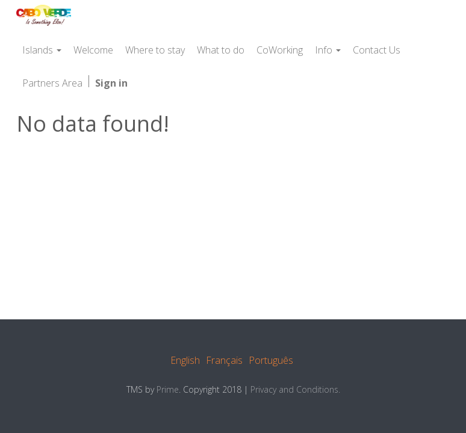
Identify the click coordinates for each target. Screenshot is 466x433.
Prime (168, 389)
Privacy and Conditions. (295, 389)
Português (271, 360)
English (185, 360)
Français (224, 360)
